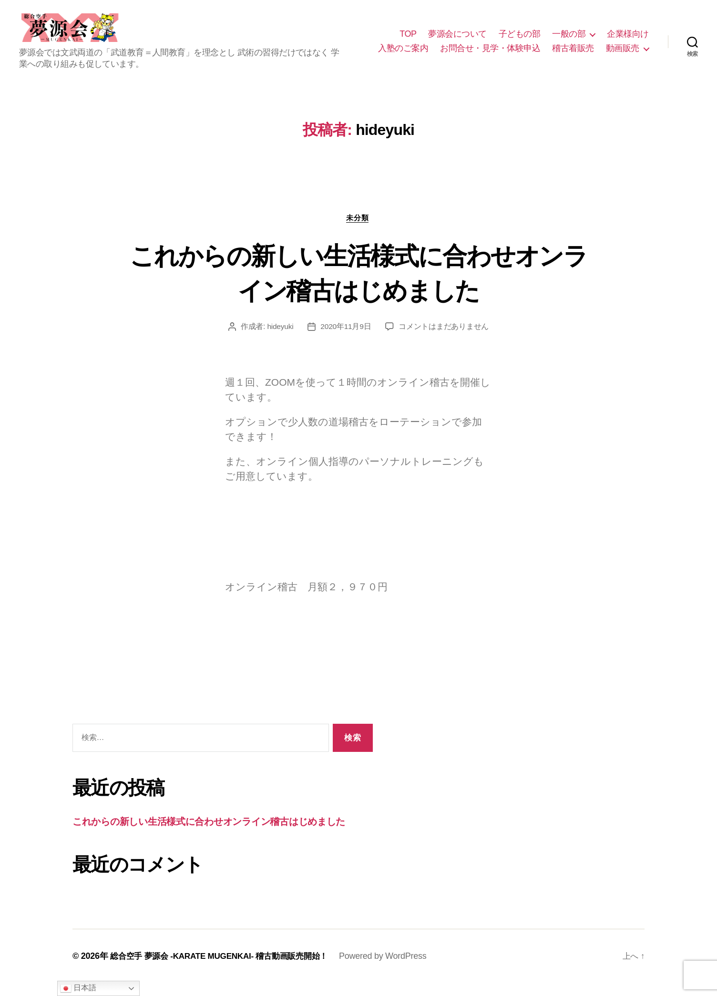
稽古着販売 (573, 54)
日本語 (78, 988)
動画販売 (622, 54)
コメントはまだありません (444, 339)
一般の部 (568, 39)
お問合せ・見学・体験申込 (490, 54)
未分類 (359, 230)
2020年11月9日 (346, 339)
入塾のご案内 (403, 54)
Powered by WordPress (395, 969)
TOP (407, 39)
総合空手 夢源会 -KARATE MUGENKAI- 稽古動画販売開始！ (225, 969)
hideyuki (280, 339)
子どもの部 (520, 39)
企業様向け (628, 39)
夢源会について (457, 39)
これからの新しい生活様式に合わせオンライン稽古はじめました (358, 284)
